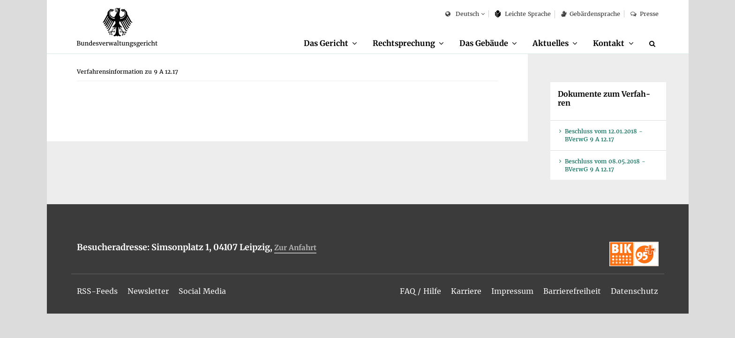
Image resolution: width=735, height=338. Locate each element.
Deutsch (462, 14)
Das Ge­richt (326, 43)
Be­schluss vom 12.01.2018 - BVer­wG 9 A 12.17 (604, 135)
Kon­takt (608, 43)
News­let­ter (148, 291)
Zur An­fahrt (295, 247)
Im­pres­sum (512, 291)
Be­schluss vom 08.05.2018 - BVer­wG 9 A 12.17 (605, 165)
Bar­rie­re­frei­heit (572, 291)
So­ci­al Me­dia (202, 291)
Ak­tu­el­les (550, 43)
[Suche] (654, 43)
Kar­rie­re (466, 291)
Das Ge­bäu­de (483, 43)
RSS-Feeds (97, 291)
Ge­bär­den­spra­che (590, 13)
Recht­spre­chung (404, 43)
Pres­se (644, 13)
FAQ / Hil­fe (420, 291)
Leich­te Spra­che (523, 13)
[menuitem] (330, 44)
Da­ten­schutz (634, 291)
